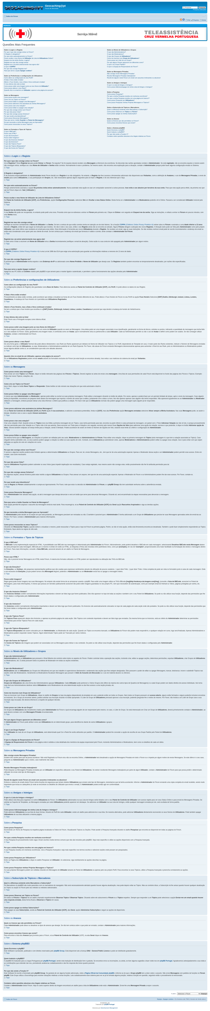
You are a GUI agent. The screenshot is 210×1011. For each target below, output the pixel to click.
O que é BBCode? (10, 131)
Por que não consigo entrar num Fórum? (17, 110)
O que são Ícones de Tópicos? (14, 148)
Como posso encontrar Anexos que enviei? (121, 123)
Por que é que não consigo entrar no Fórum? (19, 52)
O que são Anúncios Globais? (14, 140)
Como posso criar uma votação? (14, 106)
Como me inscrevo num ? (123, 58)
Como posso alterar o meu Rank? (15, 88)
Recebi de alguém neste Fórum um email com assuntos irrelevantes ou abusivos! (134, 78)
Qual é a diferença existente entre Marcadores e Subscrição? (127, 109)
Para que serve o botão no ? (24, 120)
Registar (196, 20)
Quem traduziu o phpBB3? (116, 132)
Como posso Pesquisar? (115, 94)
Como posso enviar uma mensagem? (16, 97)
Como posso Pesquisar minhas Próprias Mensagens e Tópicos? (128, 102)
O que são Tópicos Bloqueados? (15, 146)
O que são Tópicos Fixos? (12, 144)
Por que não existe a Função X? (117, 134)
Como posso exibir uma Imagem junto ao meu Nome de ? (26, 86)
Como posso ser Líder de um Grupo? (119, 60)
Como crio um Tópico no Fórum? (15, 99)
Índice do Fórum (12, 16)
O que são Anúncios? (11, 142)
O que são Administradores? (116, 52)
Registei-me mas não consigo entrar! (16, 62)
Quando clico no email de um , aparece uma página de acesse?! (28, 90)
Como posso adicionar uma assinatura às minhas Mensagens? (25, 103)
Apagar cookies (168, 999)
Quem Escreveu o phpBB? (116, 130)
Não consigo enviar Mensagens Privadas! (120, 73)
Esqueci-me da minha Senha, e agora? (17, 60)
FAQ (188, 20)
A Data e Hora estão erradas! (13, 80)
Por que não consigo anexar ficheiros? (16, 114)
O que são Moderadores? (115, 54)
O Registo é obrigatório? (12, 54)
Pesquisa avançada (199, 9)
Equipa (159, 999)
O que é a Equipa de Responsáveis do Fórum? (122, 66)
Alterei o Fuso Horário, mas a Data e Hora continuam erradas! (24, 82)
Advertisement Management (109, 1008)
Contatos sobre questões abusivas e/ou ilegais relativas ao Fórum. (129, 136)
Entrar (204, 20)
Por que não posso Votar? (12, 112)
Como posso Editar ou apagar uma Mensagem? (20, 101)
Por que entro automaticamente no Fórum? (18, 56)
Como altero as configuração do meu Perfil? (18, 78)
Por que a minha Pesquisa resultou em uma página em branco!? (128, 98)
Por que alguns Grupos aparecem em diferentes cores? (125, 62)
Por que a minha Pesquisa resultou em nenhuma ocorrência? (127, 96)
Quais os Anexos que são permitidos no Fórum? (123, 121)
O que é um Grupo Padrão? (116, 64)
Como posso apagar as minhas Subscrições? (122, 113)
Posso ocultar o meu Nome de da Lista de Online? (28, 58)
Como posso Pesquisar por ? (121, 100)
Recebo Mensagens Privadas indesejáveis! (121, 76)
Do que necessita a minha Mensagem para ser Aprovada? (23, 122)
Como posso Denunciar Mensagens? (16, 118)
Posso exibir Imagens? (11, 137)
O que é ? (10, 66)
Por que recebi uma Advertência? (15, 116)
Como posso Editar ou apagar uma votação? (18, 108)
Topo (8, 168)
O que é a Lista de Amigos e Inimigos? (119, 85)
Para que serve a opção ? (18, 70)
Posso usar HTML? (10, 133)
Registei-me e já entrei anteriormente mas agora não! (21, 64)
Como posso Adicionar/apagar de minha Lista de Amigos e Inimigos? (129, 87)
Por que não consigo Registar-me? (15, 68)
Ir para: (173, 993)
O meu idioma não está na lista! (14, 84)
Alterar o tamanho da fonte (204, 16)
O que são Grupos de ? (119, 56)
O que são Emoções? (11, 135)
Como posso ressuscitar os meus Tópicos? (18, 124)
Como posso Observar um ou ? (122, 111)
